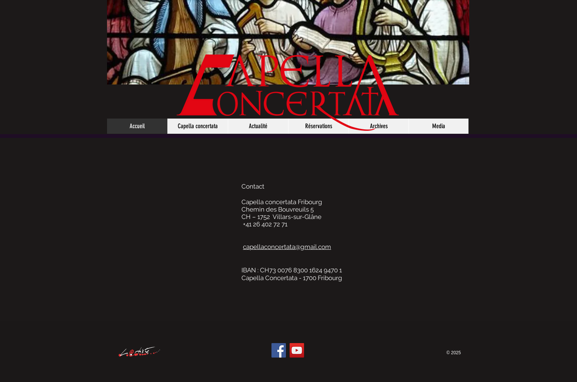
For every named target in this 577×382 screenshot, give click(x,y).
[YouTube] (297, 350)
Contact (252, 186)
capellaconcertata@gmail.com (287, 246)
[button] (438, 126)
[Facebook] (278, 350)
